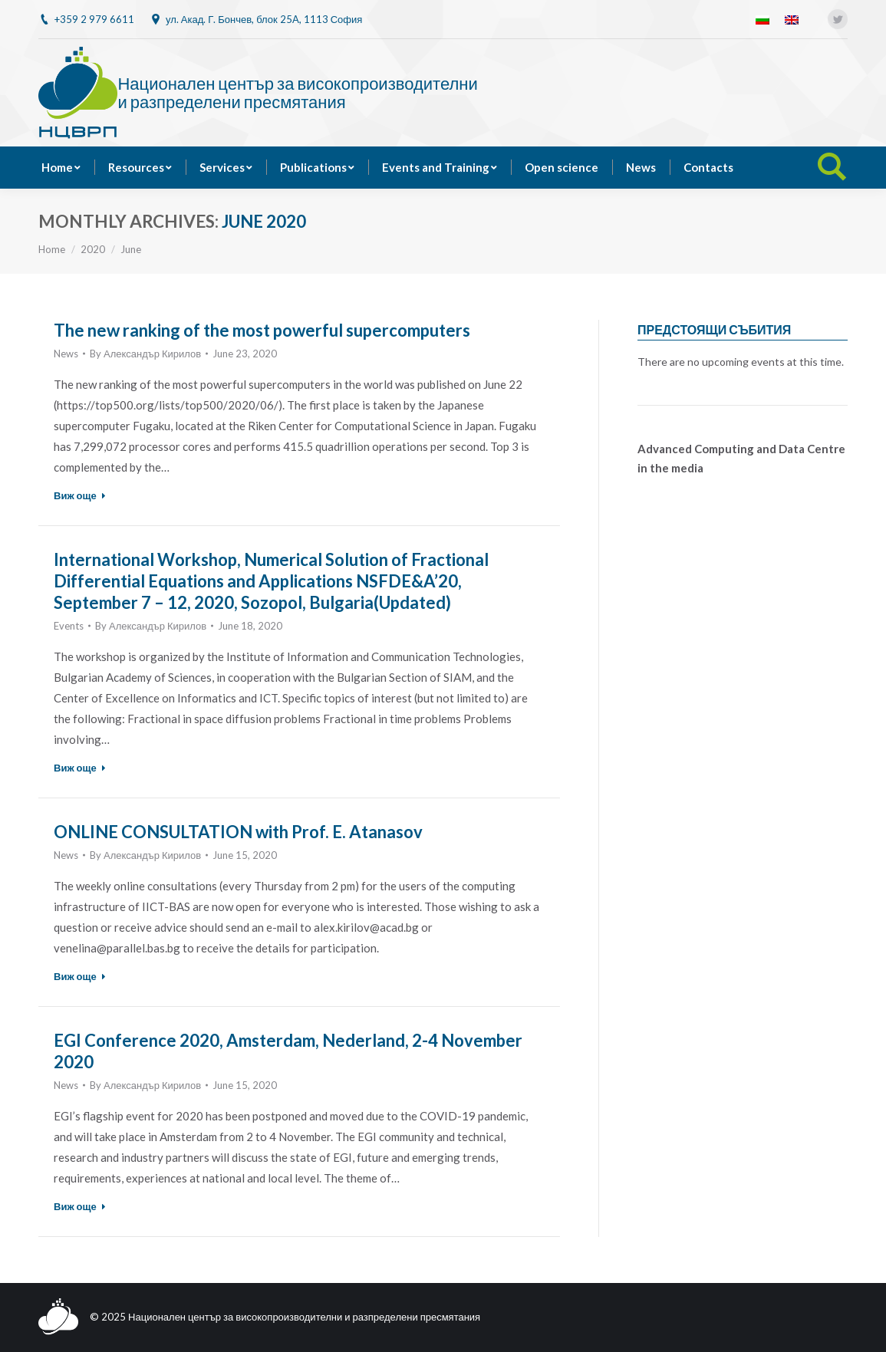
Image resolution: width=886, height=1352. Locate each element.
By (145, 353)
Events (69, 626)
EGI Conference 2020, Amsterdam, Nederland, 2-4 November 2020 (288, 1051)
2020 (93, 249)
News (66, 353)
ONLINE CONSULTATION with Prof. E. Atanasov (238, 831)
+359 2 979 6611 (94, 19)
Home (51, 249)
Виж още (80, 495)
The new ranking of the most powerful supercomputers (262, 330)
